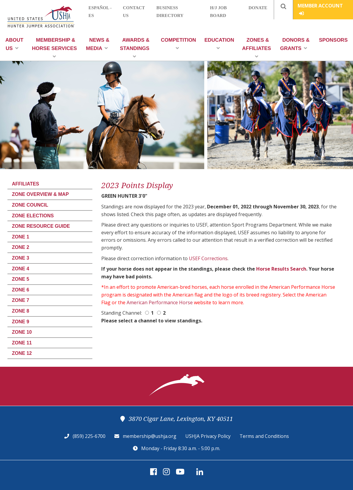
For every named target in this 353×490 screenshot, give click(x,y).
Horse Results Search (281, 269)
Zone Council (30, 204)
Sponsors (333, 40)
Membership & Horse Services (54, 48)
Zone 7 (20, 300)
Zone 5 (20, 279)
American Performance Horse (160, 302)
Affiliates (25, 183)
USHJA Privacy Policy (208, 436)
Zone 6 (20, 289)
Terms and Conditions (264, 436)
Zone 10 (22, 332)
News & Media (97, 44)
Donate (257, 7)
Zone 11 (22, 342)
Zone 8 (20, 310)
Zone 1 (20, 236)
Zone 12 (22, 353)
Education (219, 44)
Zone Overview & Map (40, 194)
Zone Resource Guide (41, 226)
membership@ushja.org (149, 436)
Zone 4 (20, 268)
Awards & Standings (135, 48)
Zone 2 (20, 247)
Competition (178, 44)
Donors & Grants (295, 44)
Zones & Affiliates (256, 48)
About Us (14, 44)
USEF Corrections (208, 258)
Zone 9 (20, 321)
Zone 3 (20, 257)
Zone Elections (33, 215)
